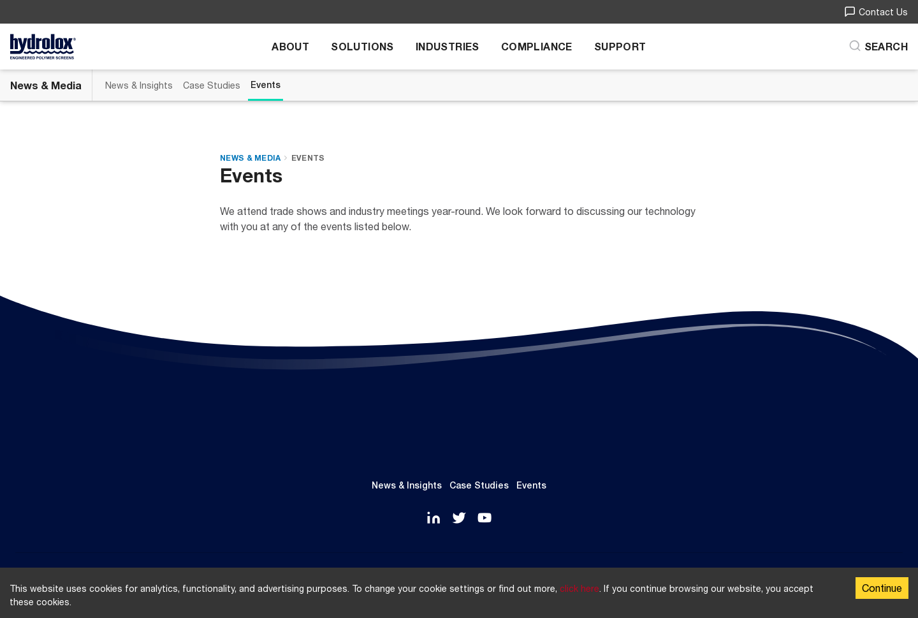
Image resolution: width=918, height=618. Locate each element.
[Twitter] (459, 518)
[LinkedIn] (433, 518)
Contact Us (876, 11)
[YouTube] (484, 518)
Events (265, 85)
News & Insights (139, 85)
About (290, 46)
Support (620, 46)
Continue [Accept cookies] (882, 588)
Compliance (536, 46)
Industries (447, 46)
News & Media (46, 85)
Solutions (362, 46)
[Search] (878, 46)
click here (579, 588)
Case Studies (211, 85)
